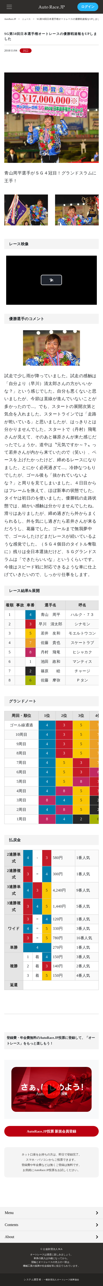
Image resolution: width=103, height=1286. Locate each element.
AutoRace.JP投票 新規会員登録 (51, 1131)
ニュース (27, 19)
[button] (9, 6)
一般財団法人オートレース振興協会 (61, 1279)
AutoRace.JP (10, 19)
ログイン (87, 6)
